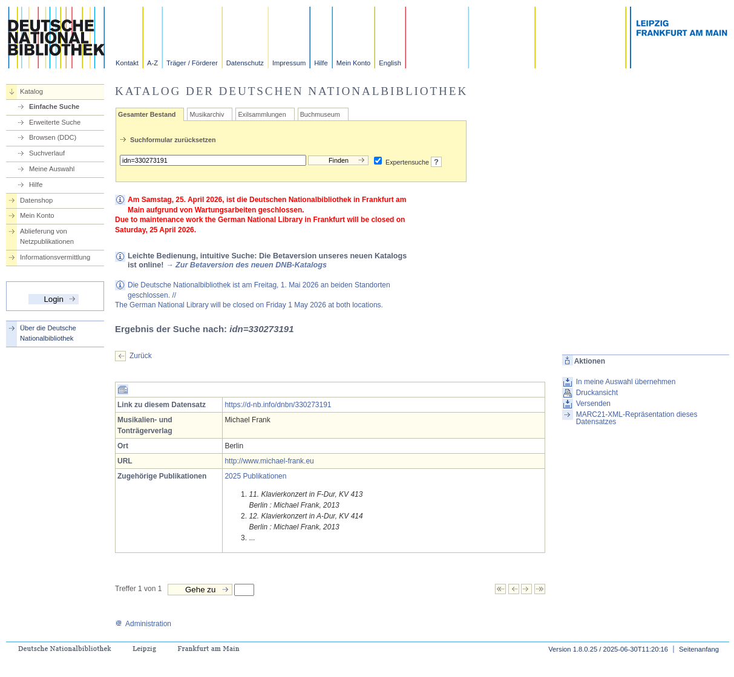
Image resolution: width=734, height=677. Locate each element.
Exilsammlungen (262, 114)
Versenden (593, 403)
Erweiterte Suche (54, 122)
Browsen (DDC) (52, 137)
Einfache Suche (54, 106)
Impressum (289, 63)
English (390, 63)
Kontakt (127, 63)
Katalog (31, 91)
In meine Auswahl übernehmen (626, 382)
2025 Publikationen (255, 476)
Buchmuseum (320, 114)
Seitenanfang (699, 649)
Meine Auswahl (51, 168)
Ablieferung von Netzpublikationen (47, 236)
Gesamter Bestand (146, 114)
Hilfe (320, 63)
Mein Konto (353, 63)
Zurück (140, 356)
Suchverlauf (47, 153)
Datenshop (36, 200)
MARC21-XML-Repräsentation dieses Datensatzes (637, 418)
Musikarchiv (206, 114)
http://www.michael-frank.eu (268, 461)
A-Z (152, 63)
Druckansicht (597, 392)
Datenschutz (245, 63)
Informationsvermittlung (55, 257)
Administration (143, 624)
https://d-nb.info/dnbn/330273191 (277, 405)
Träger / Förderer (192, 63)
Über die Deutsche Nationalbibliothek (48, 333)
